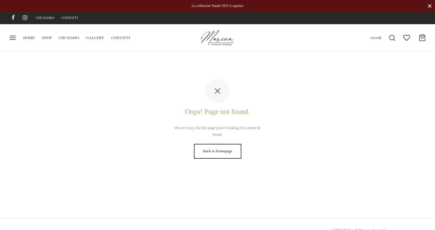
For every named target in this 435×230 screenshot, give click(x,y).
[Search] (392, 37)
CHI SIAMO (45, 18)
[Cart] (422, 37)
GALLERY (95, 37)
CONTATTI (69, 18)
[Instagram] (25, 18)
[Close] (429, 6)
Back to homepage (217, 151)
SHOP (47, 37)
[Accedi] (375, 37)
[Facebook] (13, 18)
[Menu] (12, 37)
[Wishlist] (407, 37)
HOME (29, 37)
